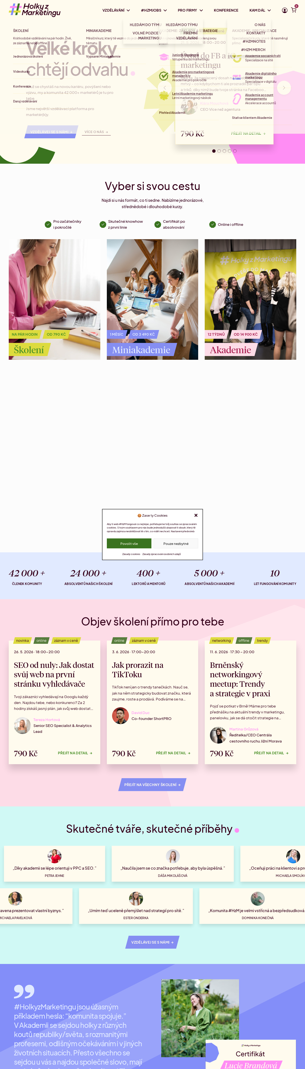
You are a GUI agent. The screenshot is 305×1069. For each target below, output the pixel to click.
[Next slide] (284, 88)
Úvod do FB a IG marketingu (208, 60)
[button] (196, 515)
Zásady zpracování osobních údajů (161, 554)
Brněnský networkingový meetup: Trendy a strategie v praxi (240, 679)
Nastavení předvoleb (182, 531)
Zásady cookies (131, 554)
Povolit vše (129, 543)
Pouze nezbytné (176, 543)
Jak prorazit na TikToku (137, 669)
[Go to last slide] (165, 88)
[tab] (214, 151)
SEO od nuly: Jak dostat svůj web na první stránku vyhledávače (54, 674)
